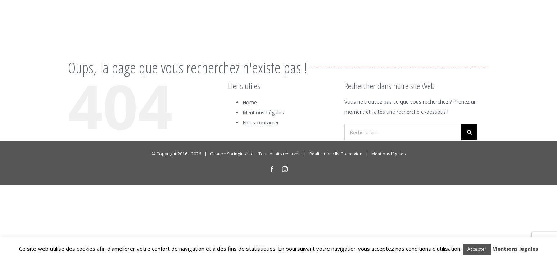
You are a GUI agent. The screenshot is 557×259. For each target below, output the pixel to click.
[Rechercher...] (402, 132)
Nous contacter (261, 122)
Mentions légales (388, 154)
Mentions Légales (263, 112)
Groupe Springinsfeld (232, 154)
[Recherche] (469, 132)
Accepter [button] (476, 249)
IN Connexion (348, 154)
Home (250, 102)
